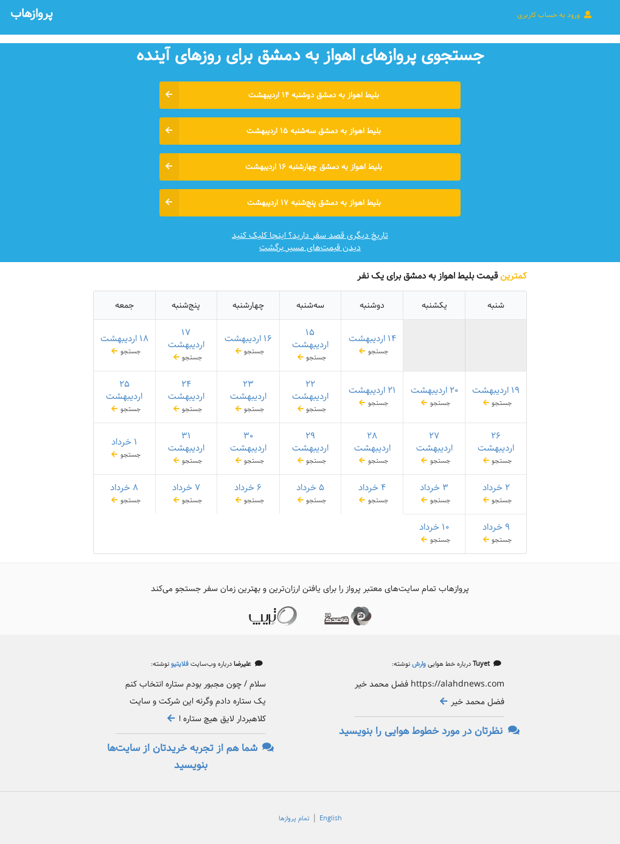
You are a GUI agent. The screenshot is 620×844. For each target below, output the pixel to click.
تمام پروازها (294, 818)
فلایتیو (179, 664)
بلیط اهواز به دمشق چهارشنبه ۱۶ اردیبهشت (271, 167)
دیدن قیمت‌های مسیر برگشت (310, 247)
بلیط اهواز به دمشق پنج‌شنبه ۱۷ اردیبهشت (270, 202)
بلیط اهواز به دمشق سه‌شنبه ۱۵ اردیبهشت (270, 131)
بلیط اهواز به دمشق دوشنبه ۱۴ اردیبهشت (269, 95)
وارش (418, 664)
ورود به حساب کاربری (555, 15)
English (330, 818)
